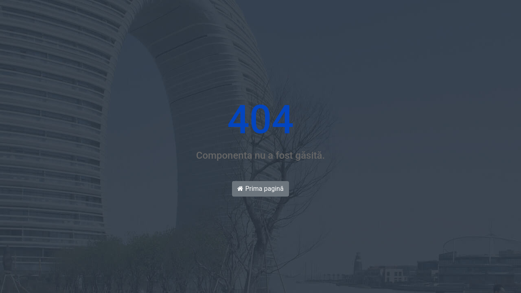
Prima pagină (260, 188)
